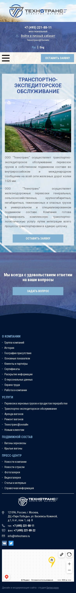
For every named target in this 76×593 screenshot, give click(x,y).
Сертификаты (12, 369)
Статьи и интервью (15, 482)
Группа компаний (14, 342)
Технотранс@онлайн (16, 424)
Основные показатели (17, 358)
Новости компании (15, 461)
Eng (42, 47)
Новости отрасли (14, 467)
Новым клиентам (14, 429)
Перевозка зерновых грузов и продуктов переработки (35, 403)
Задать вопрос (38, 291)
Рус (34, 47)
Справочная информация (19, 488)
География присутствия (17, 353)
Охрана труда (12, 384)
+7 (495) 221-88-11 (38, 27)
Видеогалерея (12, 477)
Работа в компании (15, 390)
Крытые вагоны (13, 448)
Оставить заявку (57, 58)
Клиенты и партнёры (16, 363)
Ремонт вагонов (13, 419)
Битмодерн (53, 587)
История (9, 347)
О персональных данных (18, 379)
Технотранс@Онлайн (38, 40)
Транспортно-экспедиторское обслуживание (30, 408)
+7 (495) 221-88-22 (24, 530)
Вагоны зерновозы (15, 443)
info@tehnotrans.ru (19, 536)
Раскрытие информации (18, 374)
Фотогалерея (12, 472)
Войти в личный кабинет (38, 36)
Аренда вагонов (13, 414)
